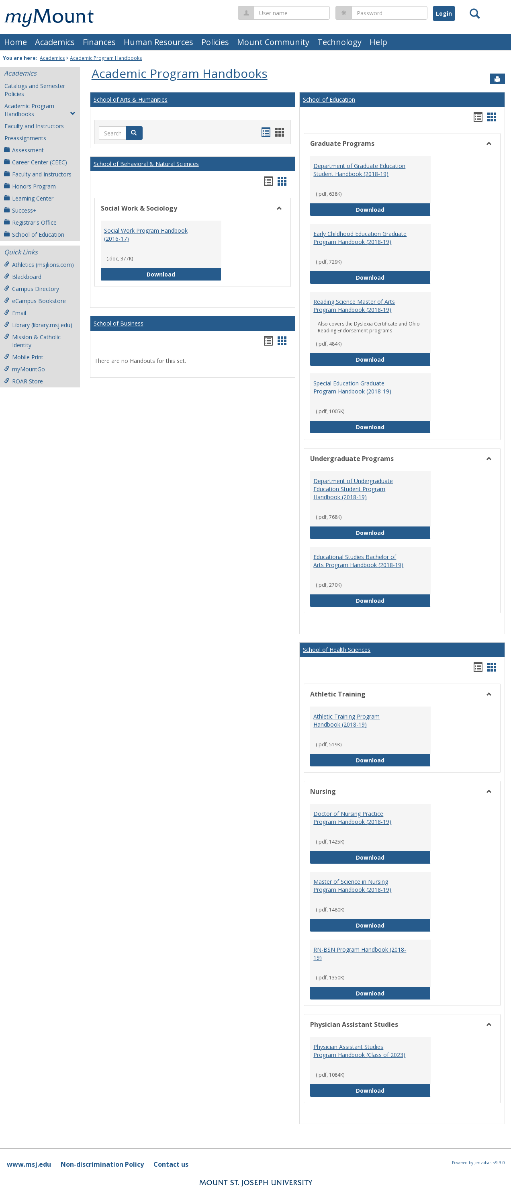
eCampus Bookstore (35, 301)
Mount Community (273, 42)
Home (15, 42)
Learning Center (28, 198)
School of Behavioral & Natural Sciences (146, 164)
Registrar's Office (30, 222)
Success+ (20, 210)
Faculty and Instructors (34, 126)
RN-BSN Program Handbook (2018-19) (359, 953)
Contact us (170, 1164)
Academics (55, 42)
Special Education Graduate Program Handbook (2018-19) (352, 387)
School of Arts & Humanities (131, 99)
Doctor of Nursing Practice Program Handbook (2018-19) (352, 817)
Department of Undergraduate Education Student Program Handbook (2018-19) (353, 489)
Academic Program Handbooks (106, 58)
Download (184, 274)
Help (378, 42)
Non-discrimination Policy (102, 1164)
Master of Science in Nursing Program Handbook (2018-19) (352, 885)
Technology (339, 42)
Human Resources (158, 42)
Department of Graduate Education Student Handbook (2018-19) (359, 170)
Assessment (24, 150)
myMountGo (24, 369)
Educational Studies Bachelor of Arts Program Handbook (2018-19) (358, 561)
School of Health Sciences (336, 649)
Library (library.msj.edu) (38, 325)
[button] (134, 133)
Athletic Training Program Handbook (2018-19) (346, 720)
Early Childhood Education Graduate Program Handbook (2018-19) (360, 238)
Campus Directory (31, 289)
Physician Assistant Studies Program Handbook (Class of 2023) (359, 1051)
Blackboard (22, 277)
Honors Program (30, 186)
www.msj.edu (29, 1164)
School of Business (118, 323)
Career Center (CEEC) (35, 162)
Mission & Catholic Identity (32, 341)
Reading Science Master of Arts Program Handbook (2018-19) (354, 305)
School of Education (34, 234)
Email (15, 313)
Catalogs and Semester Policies (34, 90)
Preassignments (25, 138)
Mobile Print (23, 357)
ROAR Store (23, 381)
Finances (99, 42)
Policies (215, 42)
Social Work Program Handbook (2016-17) (146, 234)
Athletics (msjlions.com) (39, 264)
